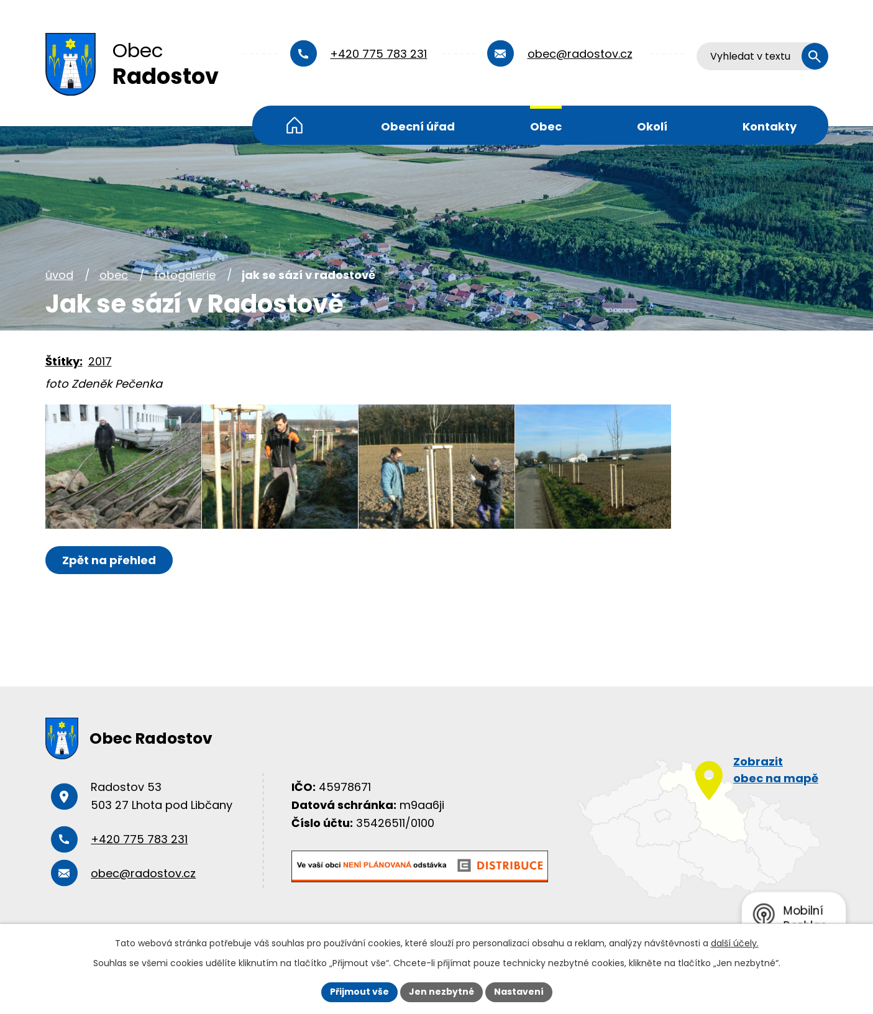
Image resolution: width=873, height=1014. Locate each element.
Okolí (652, 126)
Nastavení (519, 991)
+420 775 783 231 (378, 54)
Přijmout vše (359, 991)
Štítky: (64, 361)
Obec (546, 126)
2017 (100, 361)
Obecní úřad (418, 126)
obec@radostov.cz (580, 54)
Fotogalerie (185, 275)
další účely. (735, 943)
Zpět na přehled (109, 560)
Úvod (294, 125)
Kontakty (770, 126)
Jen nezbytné (441, 991)
